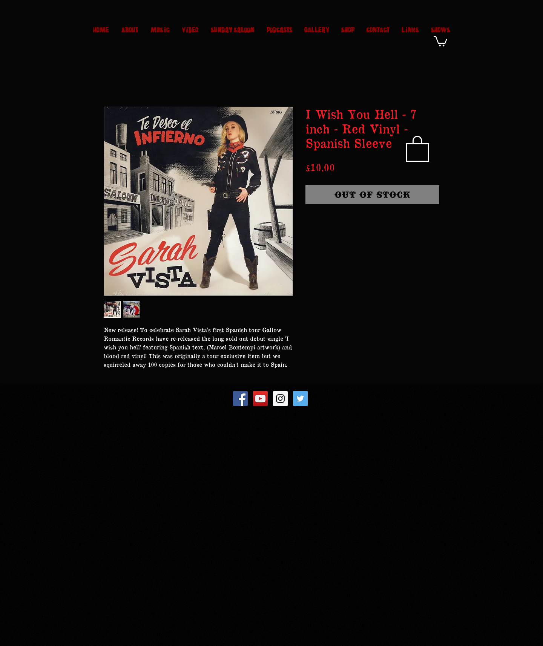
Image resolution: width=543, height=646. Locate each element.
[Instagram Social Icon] (280, 398)
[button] (440, 40)
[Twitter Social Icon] (300, 398)
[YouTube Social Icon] (260, 398)
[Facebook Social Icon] (240, 398)
